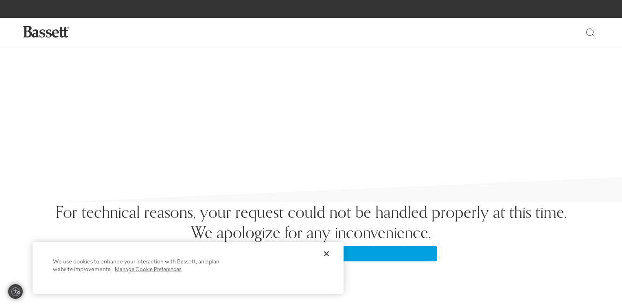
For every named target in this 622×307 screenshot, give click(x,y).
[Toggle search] (590, 33)
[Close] (326, 254)
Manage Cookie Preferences (148, 270)
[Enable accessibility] (15, 291)
